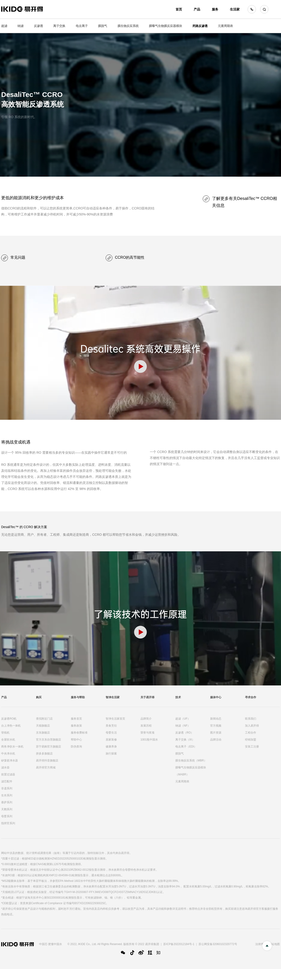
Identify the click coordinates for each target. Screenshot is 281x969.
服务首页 (76, 718)
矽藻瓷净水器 (9, 760)
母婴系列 (6, 816)
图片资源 (215, 732)
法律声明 (260, 944)
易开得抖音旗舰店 (47, 760)
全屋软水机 (8, 739)
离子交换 (59, 26)
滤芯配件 (6, 781)
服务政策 (76, 725)
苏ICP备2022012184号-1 (178, 944)
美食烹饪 (111, 725)
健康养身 (111, 746)
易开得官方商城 (46, 767)
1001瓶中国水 (149, 739)
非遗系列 (6, 788)
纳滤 (20, 26)
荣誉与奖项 (147, 732)
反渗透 (38, 26)
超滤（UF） (182, 718)
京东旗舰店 (43, 732)
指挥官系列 (8, 823)
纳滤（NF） (182, 725)
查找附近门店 (44, 718)
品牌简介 (146, 718)
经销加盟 (250, 739)
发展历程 (146, 725)
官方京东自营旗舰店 (48, 739)
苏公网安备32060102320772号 (218, 944)
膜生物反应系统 (128, 26)
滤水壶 (5, 767)
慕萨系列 (6, 802)
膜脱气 (102, 26)
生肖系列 (6, 795)
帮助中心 (76, 739)
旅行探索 (111, 753)
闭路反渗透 (200, 26)
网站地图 (274, 944)
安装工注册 (252, 746)
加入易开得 (252, 725)
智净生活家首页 (115, 718)
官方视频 (215, 725)
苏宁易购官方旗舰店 (48, 746)
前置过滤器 (8, 774)
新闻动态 (215, 718)
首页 (179, 9)
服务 (215, 9)
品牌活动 (215, 739)
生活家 (235, 9)
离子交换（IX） (185, 739)
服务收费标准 (79, 732)
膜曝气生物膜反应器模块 (165, 26)
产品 (197, 9)
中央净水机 (8, 753)
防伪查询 (76, 746)
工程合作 (250, 732)
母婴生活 (111, 732)
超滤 (4, 26)
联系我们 (250, 718)
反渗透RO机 (8, 718)
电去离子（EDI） (186, 746)
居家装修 (111, 739)
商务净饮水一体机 (12, 746)
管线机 (5, 732)
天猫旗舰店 (43, 725)
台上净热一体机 (11, 725)
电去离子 (82, 26)
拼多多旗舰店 (44, 753)
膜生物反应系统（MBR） (191, 760)
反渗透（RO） (184, 732)
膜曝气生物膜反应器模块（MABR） (190, 771)
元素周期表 (225, 26)
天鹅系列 (6, 809)
